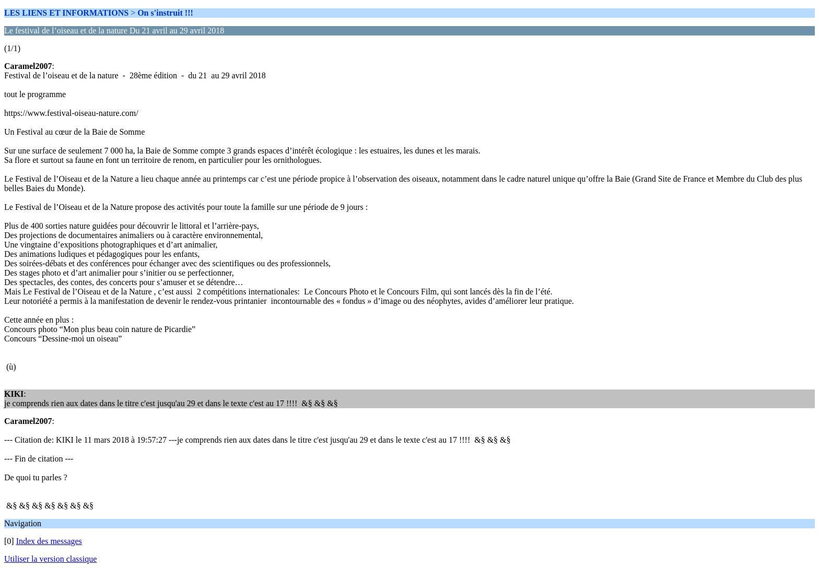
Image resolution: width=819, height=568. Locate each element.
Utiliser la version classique (50, 558)
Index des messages (49, 541)
